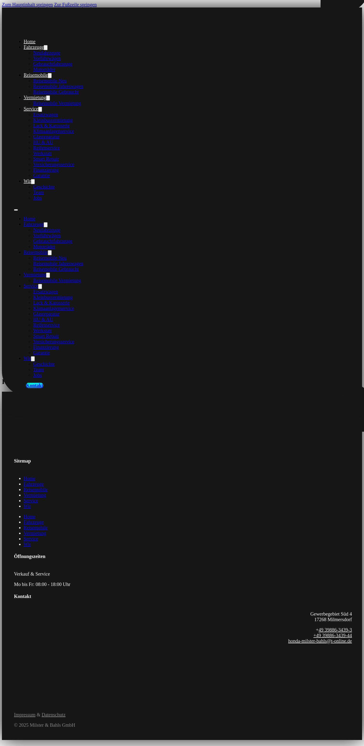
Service (31, 108)
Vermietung (35, 97)
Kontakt (34, 385)
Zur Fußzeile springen (75, 4)
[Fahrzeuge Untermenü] (46, 47)
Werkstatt (42, 153)
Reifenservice (46, 147)
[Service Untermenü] (40, 109)
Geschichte (44, 186)
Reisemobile (36, 75)
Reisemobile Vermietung (57, 103)
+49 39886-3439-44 (332, 635)
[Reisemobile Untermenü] (50, 75)
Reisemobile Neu (50, 80)
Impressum (24, 714)
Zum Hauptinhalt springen (27, 4)
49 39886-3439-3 (335, 629)
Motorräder (44, 69)
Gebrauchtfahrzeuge (52, 64)
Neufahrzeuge (46, 52)
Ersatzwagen (45, 114)
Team (38, 192)
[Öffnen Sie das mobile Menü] (16, 210)
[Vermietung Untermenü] (48, 98)
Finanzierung (46, 170)
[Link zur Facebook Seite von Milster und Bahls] (17, 677)
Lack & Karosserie (51, 125)
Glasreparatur (46, 136)
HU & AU (43, 142)
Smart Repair (46, 158)
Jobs (37, 198)
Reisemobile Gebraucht (56, 91)
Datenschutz (53, 714)
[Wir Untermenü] (33, 181)
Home (29, 41)
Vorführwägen (47, 58)
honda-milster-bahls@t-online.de (320, 641)
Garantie (41, 175)
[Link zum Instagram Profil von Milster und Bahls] (23, 677)
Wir (27, 181)
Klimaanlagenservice (53, 131)
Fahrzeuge (34, 47)
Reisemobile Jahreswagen (58, 86)
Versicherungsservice (53, 164)
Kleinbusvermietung (53, 120)
